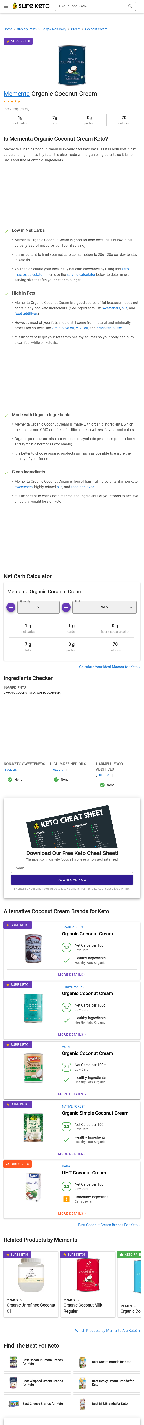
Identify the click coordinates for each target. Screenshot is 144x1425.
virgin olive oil (63, 328)
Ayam (66, 1043)
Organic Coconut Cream (87, 930)
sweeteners (111, 308)
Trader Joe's (72, 923)
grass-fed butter (109, 328)
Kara (66, 1162)
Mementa (17, 93)
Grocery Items (27, 29)
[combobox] (95, 6)
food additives (26, 313)
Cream (76, 29)
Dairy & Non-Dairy (54, 29)
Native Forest (73, 1103)
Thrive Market (74, 983)
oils (124, 308)
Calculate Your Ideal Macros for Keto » (109, 667)
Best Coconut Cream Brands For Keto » (109, 1221)
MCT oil (81, 328)
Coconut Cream (96, 29)
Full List (12, 769)
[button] (104, 607)
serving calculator (81, 274)
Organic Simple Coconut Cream (95, 1109)
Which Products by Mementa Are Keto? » (107, 1327)
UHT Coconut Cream (84, 1169)
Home (8, 29)
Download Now (72, 876)
